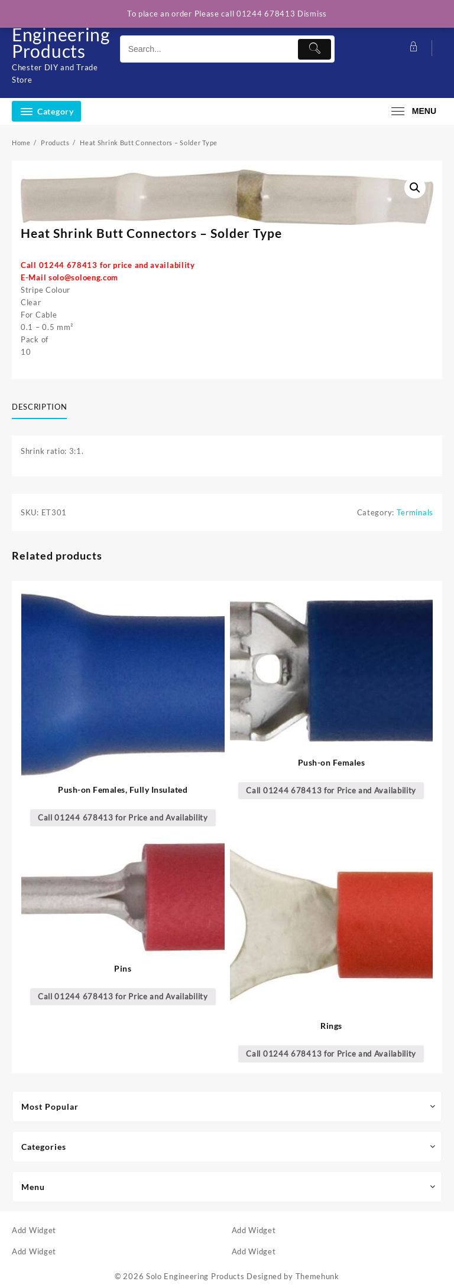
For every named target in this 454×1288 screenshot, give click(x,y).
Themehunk (317, 1276)
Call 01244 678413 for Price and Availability (123, 817)
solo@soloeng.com (83, 277)
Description (39, 406)
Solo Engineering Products (61, 34)
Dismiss (312, 13)
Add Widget (34, 1230)
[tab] (44, 407)
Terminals (415, 512)
